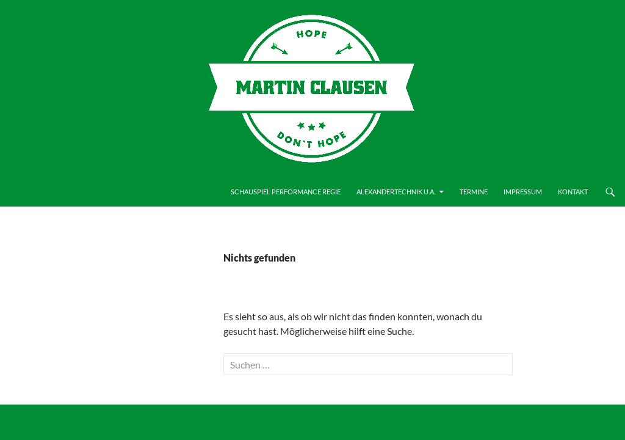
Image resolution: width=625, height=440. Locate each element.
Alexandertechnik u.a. (395, 192)
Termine (474, 192)
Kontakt (573, 192)
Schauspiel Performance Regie (286, 192)
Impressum (523, 192)
